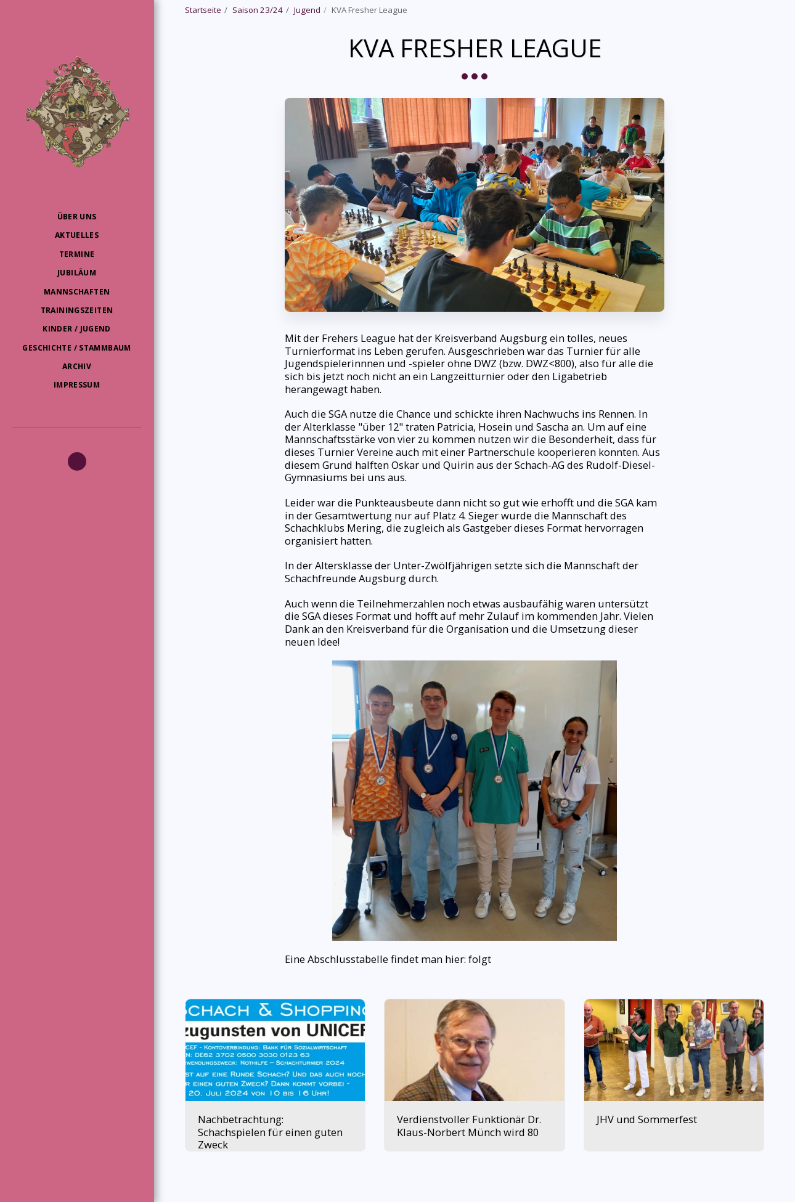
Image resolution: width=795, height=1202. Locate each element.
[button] (77, 461)
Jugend (307, 9)
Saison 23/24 (257, 9)
